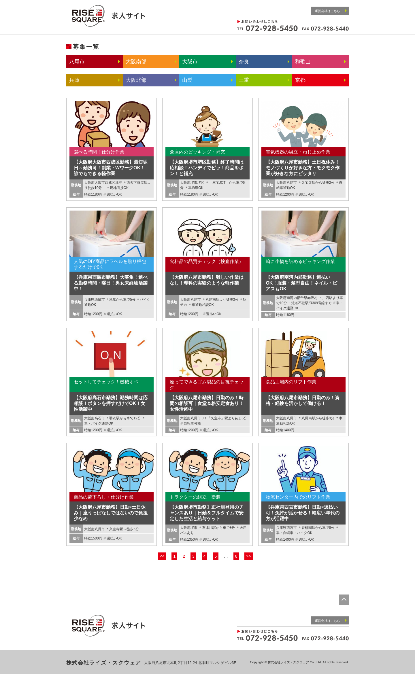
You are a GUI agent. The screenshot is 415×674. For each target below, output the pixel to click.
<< (162, 556)
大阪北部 (136, 80)
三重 (244, 80)
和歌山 (303, 62)
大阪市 (190, 62)
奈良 (244, 62)
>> (248, 556)
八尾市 (77, 62)
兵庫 (74, 80)
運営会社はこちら (331, 10)
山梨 (187, 80)
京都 (300, 80)
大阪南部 (136, 62)
